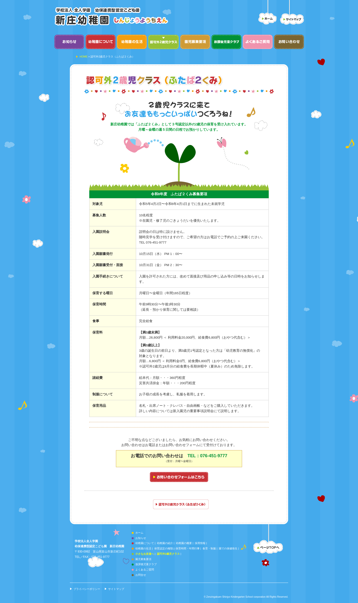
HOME (84, 56)
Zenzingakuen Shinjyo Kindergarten (225, 596)
